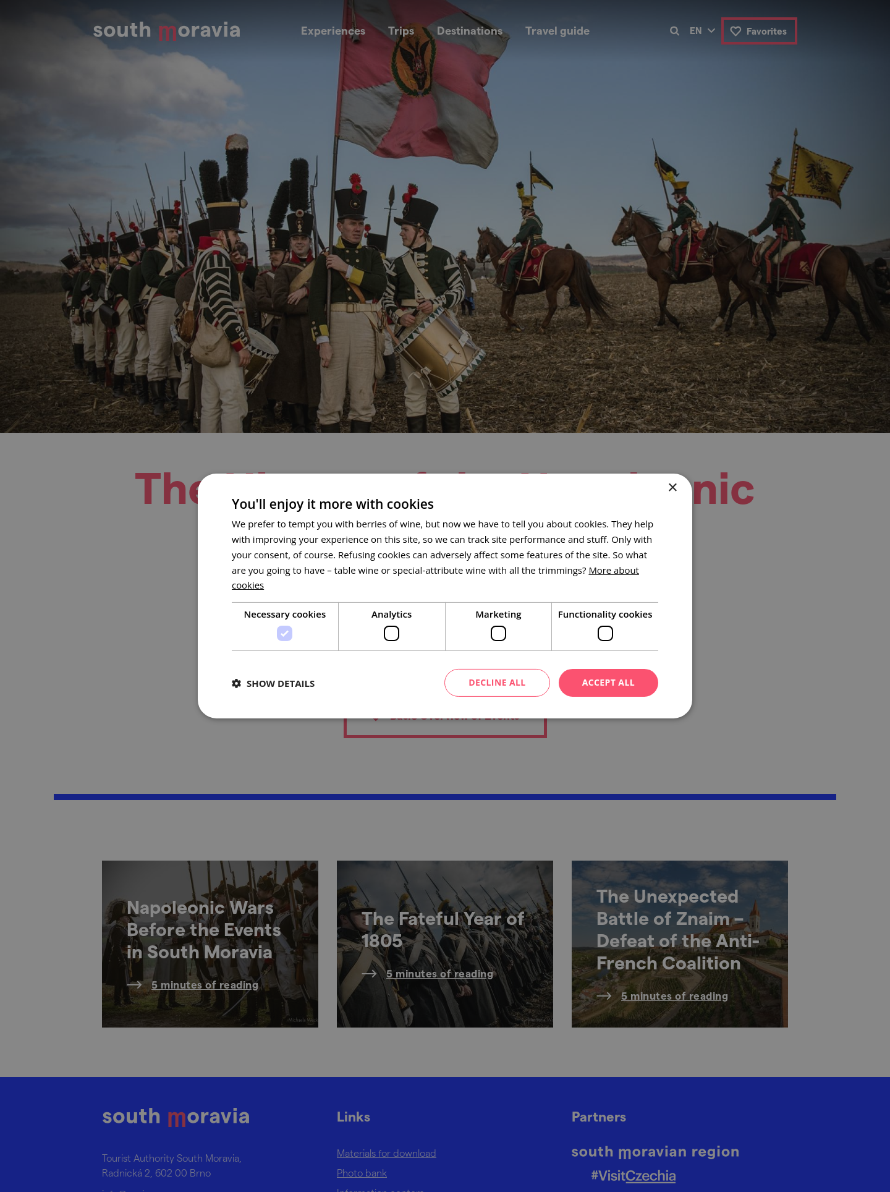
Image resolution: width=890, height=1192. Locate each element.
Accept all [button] (608, 682)
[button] (273, 683)
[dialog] (445, 596)
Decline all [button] (496, 682)
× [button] (672, 488)
